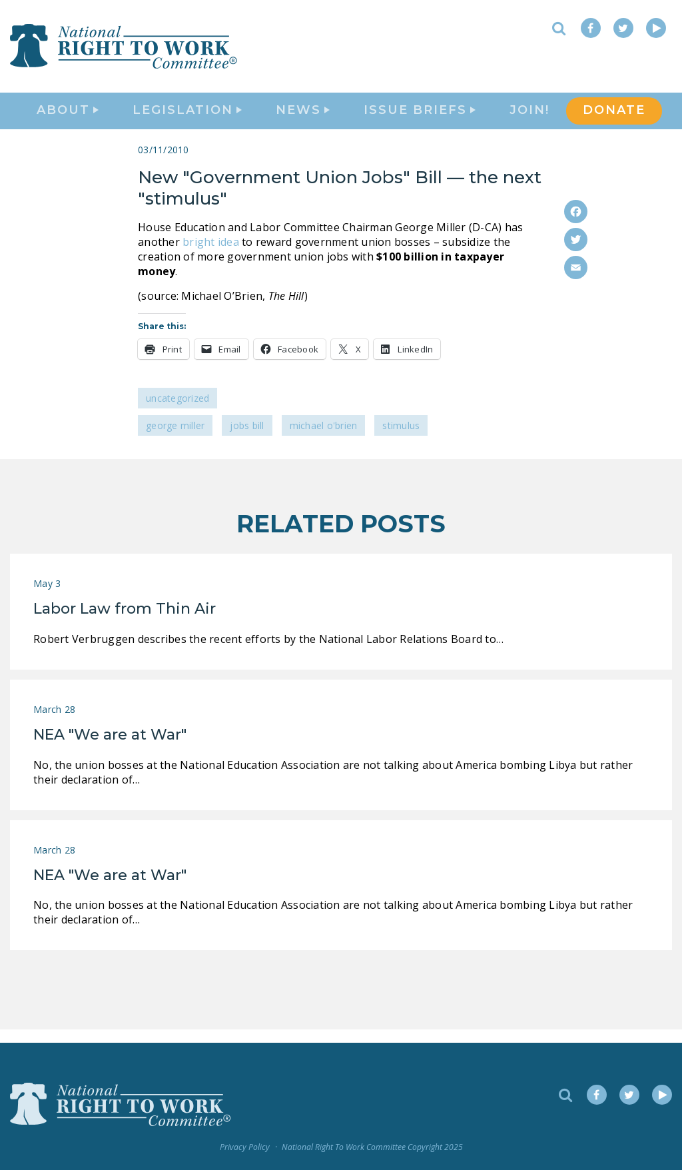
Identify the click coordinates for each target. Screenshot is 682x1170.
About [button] (68, 117)
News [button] (303, 117)
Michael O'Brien (324, 438)
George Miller (175, 438)
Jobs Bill (247, 438)
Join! (529, 117)
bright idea (210, 254)
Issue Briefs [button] (420, 117)
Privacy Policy (245, 1147)
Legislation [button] (187, 117)
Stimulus (401, 438)
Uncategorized (177, 411)
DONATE (614, 117)
